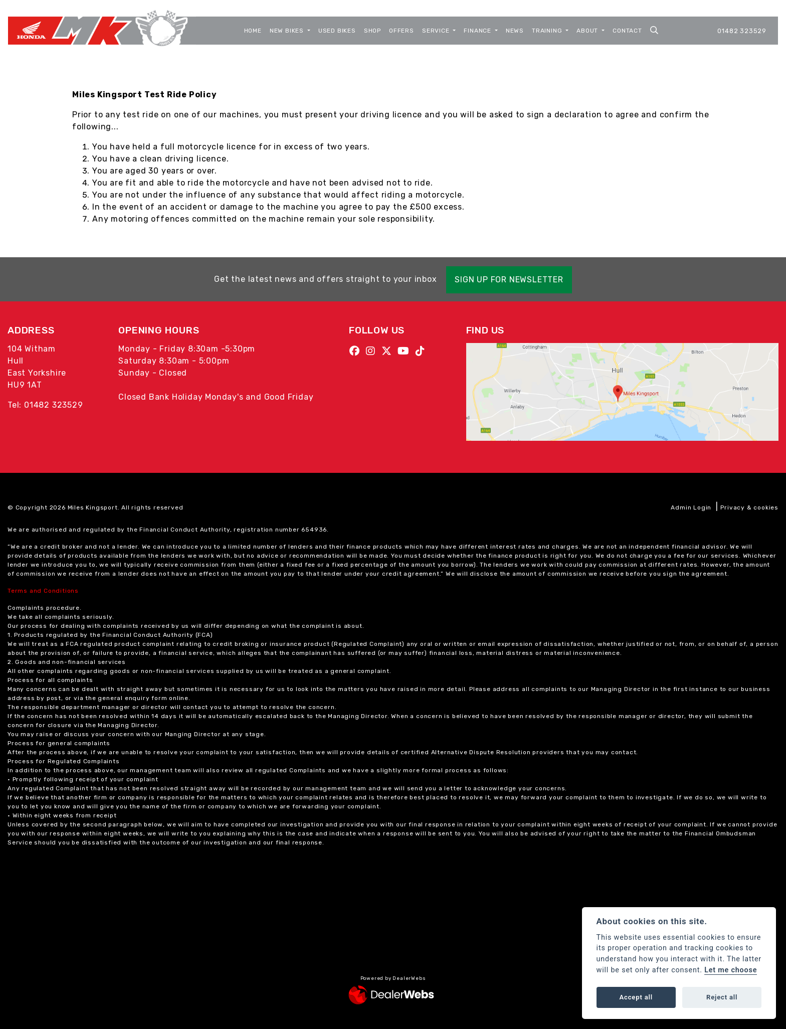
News (515, 30)
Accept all (636, 997)
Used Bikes (337, 30)
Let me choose (730, 970)
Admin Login (691, 507)
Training (548, 30)
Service (436, 30)
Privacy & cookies (749, 507)
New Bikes (288, 30)
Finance (478, 30)
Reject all (721, 997)
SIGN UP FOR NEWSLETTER (511, 279)
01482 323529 (741, 31)
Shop (372, 30)
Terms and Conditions (43, 590)
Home (253, 30)
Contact (627, 30)
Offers (401, 30)
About (588, 30)
